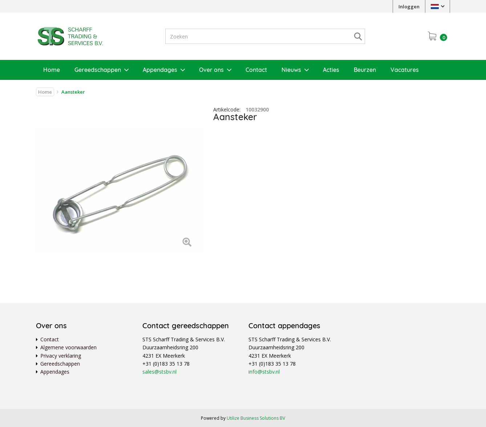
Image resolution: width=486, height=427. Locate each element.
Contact (256, 69)
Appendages (160, 69)
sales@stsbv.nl (159, 371)
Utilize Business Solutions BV (256, 418)
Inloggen (409, 6)
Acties (331, 69)
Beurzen (365, 69)
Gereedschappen (97, 69)
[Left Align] (186, 243)
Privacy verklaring (60, 355)
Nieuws (291, 69)
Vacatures (404, 69)
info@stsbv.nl (264, 371)
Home (51, 69)
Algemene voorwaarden (68, 347)
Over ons (211, 69)
